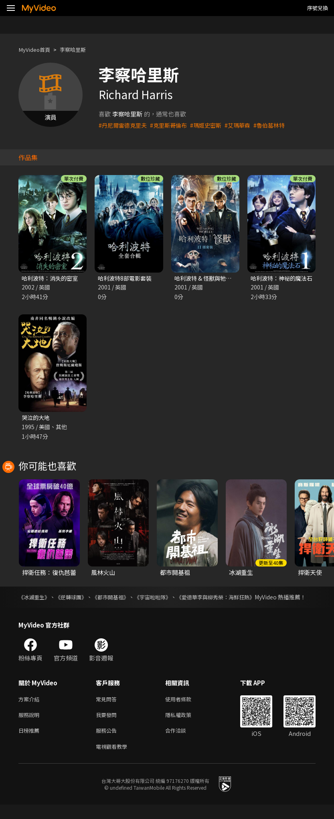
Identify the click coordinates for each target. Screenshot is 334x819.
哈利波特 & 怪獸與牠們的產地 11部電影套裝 (232, 278)
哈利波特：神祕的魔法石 (284, 278)
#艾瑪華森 (245, 125)
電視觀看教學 (114, 760)
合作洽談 (182, 743)
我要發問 (108, 726)
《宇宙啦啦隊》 (164, 599)
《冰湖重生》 (35, 599)
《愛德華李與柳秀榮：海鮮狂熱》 (232, 599)
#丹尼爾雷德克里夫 (124, 125)
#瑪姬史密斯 (212, 125)
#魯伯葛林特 (279, 125)
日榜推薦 (30, 743)
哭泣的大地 (37, 418)
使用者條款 (185, 709)
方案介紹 (30, 709)
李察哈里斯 (80, 49)
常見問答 (108, 709)
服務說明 (30, 726)
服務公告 (108, 743)
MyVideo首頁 (36, 49)
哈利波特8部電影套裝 (126, 278)
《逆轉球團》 (75, 599)
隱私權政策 (185, 726)
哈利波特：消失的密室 (52, 278)
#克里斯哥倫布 (172, 125)
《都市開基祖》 (118, 599)
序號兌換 (317, 8)
